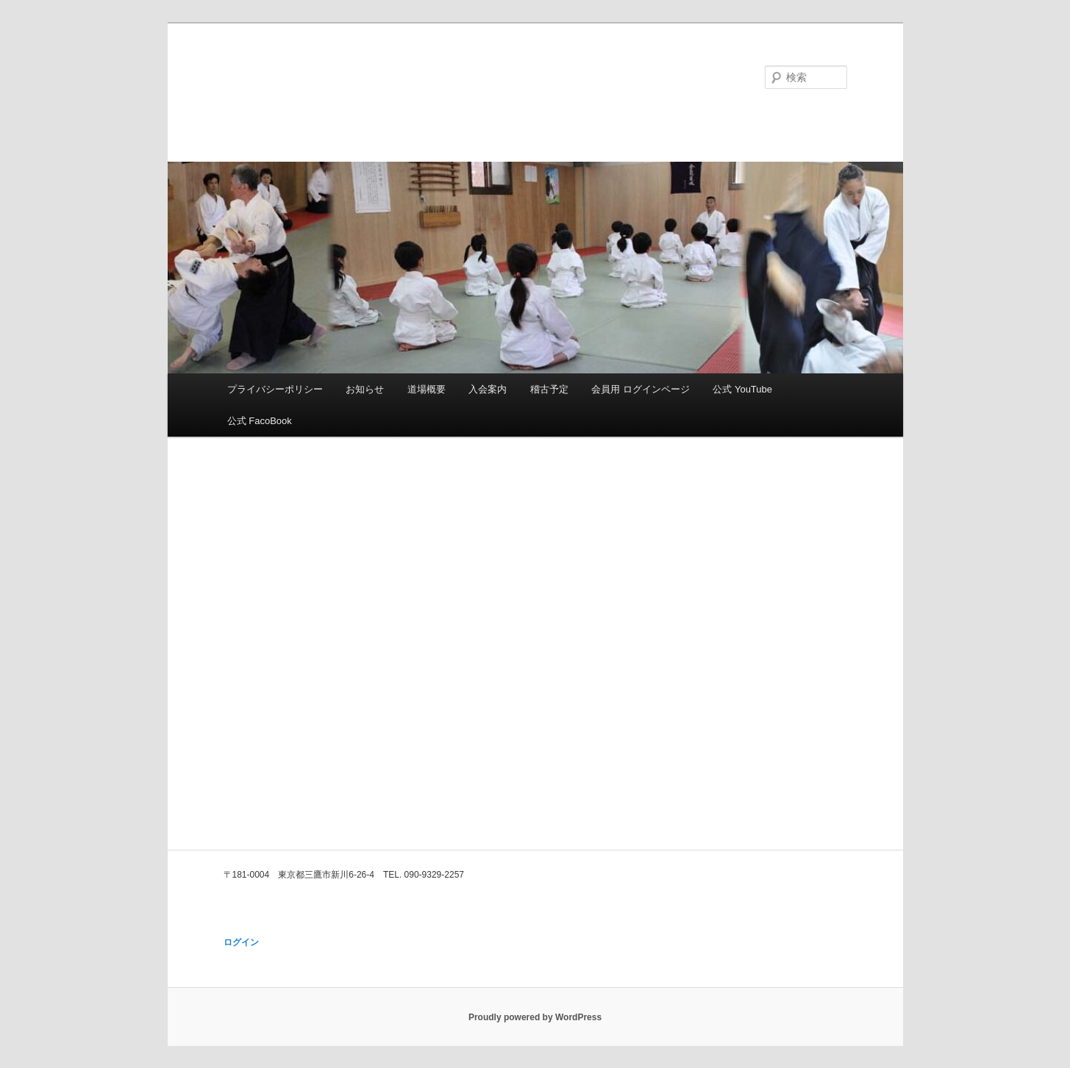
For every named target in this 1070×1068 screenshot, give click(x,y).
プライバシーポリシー (275, 389)
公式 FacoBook (259, 420)
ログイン (241, 942)
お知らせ (365, 389)
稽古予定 (549, 389)
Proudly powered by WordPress (535, 1017)
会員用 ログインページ (640, 389)
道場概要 (426, 389)
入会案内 (487, 389)
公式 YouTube (742, 389)
